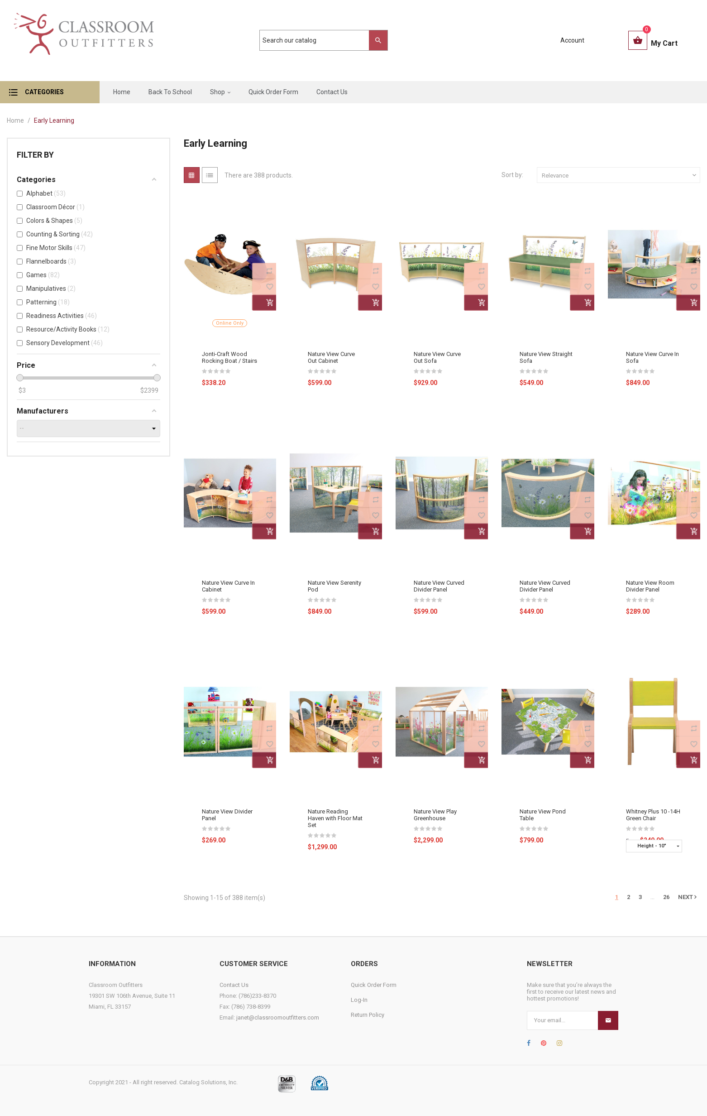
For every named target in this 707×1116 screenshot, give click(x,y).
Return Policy (367, 1014)
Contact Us (234, 984)
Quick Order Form (373, 984)
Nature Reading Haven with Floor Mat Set (335, 818)
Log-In (359, 999)
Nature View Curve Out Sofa (437, 357)
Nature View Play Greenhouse (435, 815)
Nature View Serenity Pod (334, 586)
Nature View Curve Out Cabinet (331, 357)
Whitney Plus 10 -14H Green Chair (653, 815)
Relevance (620, 175)
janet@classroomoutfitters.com (277, 1017)
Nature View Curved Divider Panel (439, 586)
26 (666, 897)
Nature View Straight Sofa (546, 357)
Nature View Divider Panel (227, 815)
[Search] (319, 40)
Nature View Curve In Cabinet (228, 586)
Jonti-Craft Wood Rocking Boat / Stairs (229, 357)
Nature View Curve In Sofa (652, 357)
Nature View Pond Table (543, 815)
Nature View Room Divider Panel (650, 586)
